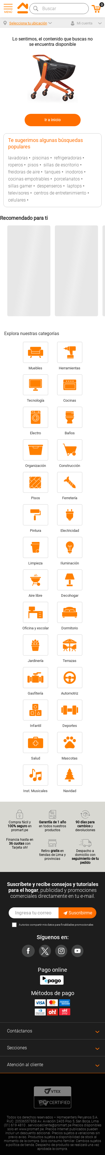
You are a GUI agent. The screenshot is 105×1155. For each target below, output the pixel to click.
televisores (18, 193)
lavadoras (18, 157)
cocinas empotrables (28, 179)
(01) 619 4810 (14, 1125)
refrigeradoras (67, 157)
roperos (15, 164)
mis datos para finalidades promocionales (67, 924)
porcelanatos (67, 179)
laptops (74, 186)
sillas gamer (20, 186)
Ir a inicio (53, 119)
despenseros (49, 186)
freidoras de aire (24, 171)
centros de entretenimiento (60, 193)
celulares (17, 200)
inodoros (74, 171)
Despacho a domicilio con (85, 851)
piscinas (40, 157)
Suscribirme (77, 913)
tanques (52, 171)
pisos (33, 164)
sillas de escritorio (61, 164)
